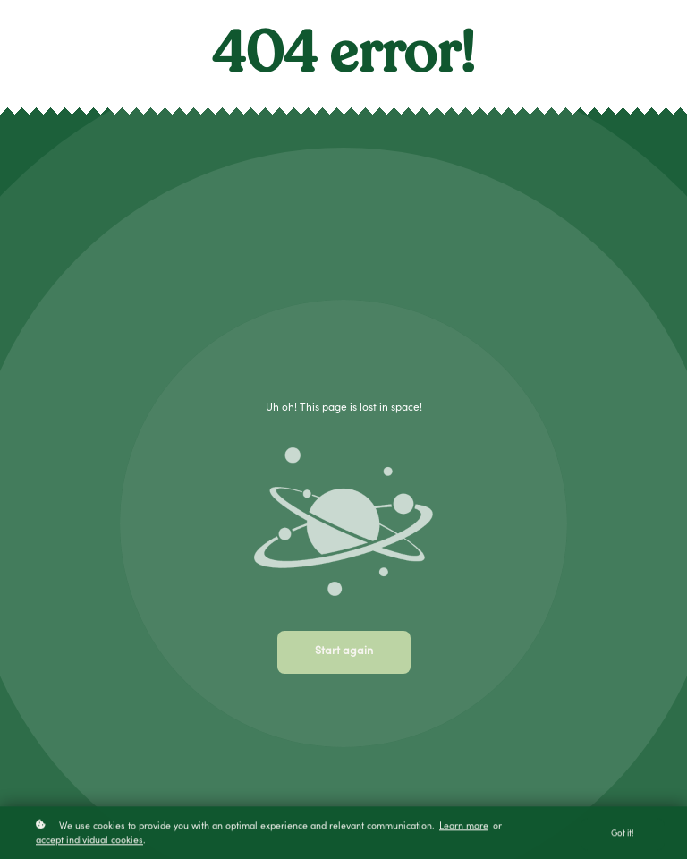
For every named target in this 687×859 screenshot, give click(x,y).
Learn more (463, 828)
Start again (344, 652)
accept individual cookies (89, 842)
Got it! (622, 835)
